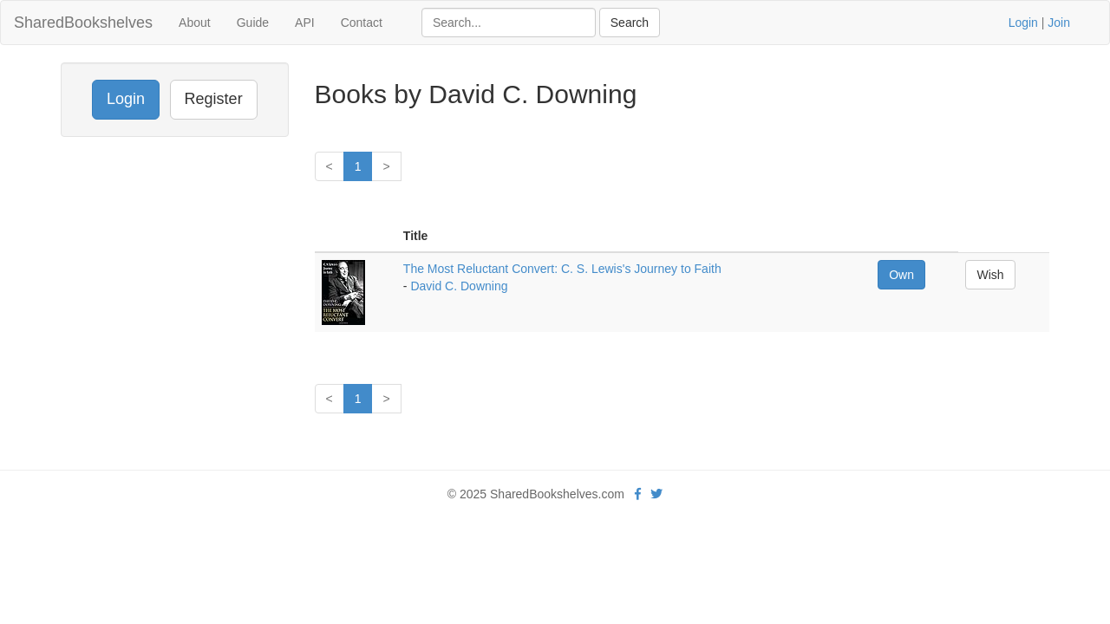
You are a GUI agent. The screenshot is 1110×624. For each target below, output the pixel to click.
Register (214, 98)
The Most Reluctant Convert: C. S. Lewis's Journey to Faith (562, 269)
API (305, 22)
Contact (361, 22)
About (195, 22)
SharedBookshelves (83, 22)
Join (1059, 22)
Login (1023, 22)
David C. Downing (458, 286)
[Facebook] (638, 494)
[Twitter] (656, 494)
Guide (253, 22)
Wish (989, 275)
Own (901, 275)
